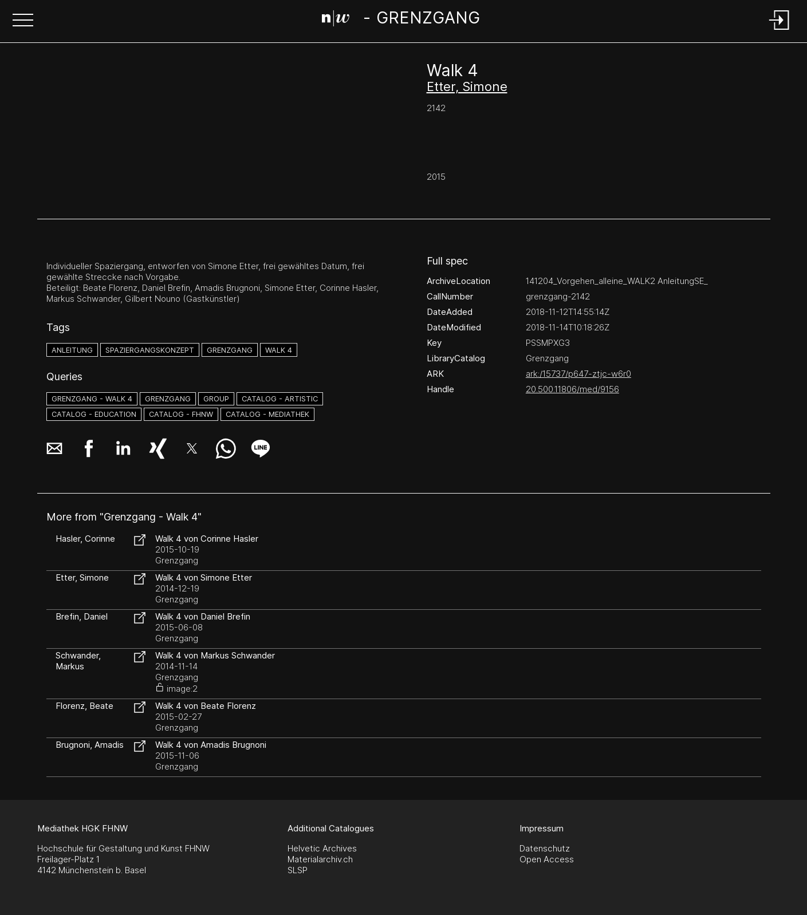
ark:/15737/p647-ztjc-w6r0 (578, 373)
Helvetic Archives (322, 848)
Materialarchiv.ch (320, 859)
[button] (23, 21)
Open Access (546, 859)
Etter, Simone (467, 86)
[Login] (779, 30)
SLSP (298, 870)
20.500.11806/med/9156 (572, 389)
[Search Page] (401, 20)
